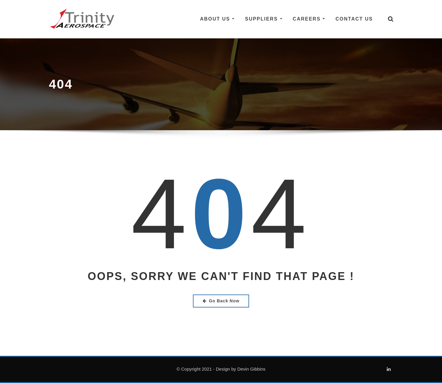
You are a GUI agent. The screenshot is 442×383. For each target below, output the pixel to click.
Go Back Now (221, 300)
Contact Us (354, 18)
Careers (309, 18)
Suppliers (263, 18)
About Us (217, 18)
